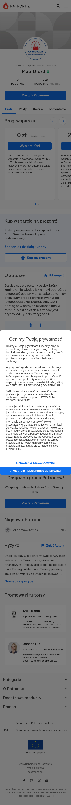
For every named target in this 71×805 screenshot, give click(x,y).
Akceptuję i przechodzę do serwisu (35, 470)
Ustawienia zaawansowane (35, 463)
